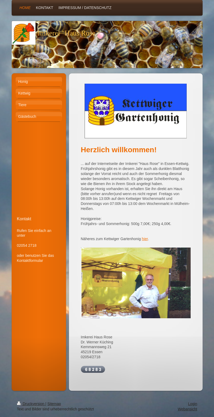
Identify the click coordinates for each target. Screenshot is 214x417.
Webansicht (187, 409)
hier (145, 239)
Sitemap (54, 404)
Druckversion (31, 404)
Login (192, 404)
